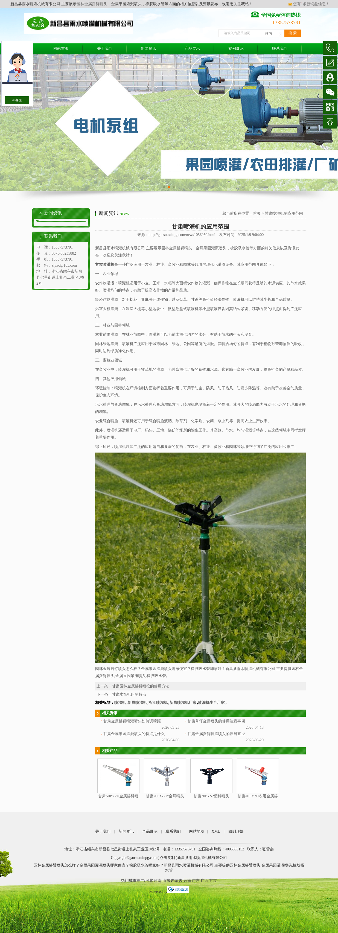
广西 (204, 881)
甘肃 (213, 881)
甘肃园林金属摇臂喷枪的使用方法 (140, 686)
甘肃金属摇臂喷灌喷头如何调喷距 (132, 721)
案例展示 (236, 48)
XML (216, 831)
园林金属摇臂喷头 (92, 4)
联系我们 (279, 48)
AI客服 (17, 100)
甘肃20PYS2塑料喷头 (211, 796)
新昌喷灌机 (137, 703)
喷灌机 (120, 703)
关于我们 (104, 48)
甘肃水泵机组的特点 (129, 694)
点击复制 (167, 858)
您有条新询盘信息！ (309, 4)
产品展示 (192, 48)
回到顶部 (236, 831)
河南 (157, 881)
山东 (166, 881)
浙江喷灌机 (158, 703)
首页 (257, 213)
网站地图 (196, 831)
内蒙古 (176, 881)
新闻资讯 (148, 48)
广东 (196, 881)
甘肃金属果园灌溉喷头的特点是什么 (134, 734)
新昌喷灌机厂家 (183, 703)
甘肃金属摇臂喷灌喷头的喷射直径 (216, 734)
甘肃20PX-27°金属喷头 (165, 796)
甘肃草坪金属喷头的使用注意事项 (216, 721)
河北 (149, 881)
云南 (187, 881)
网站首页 (61, 48)
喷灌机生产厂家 (211, 703)
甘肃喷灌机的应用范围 (284, 213)
